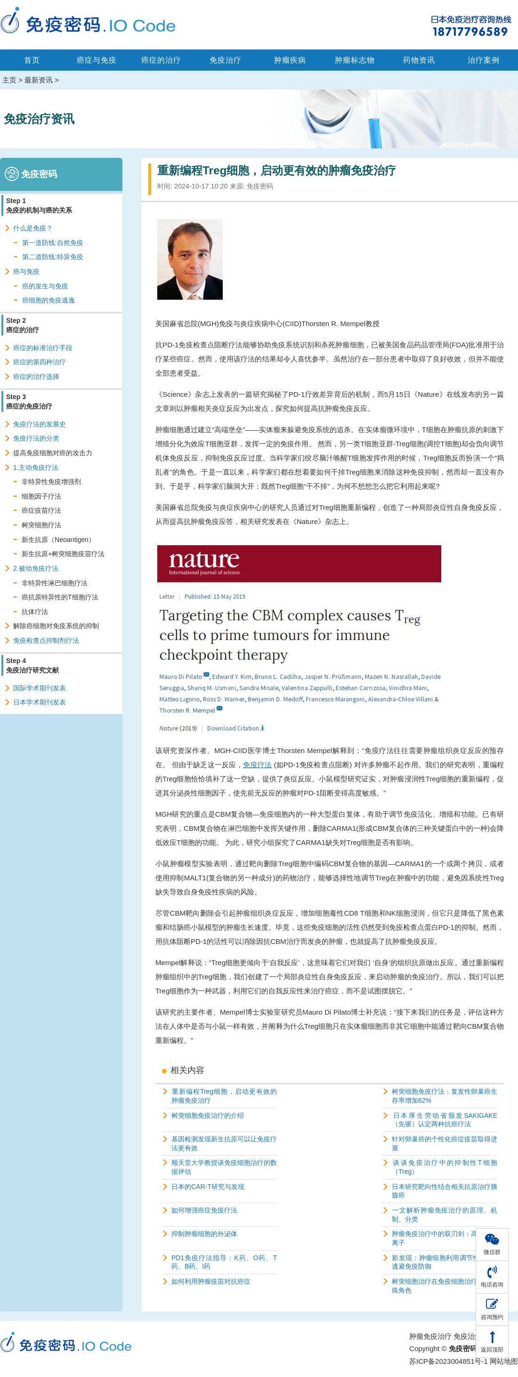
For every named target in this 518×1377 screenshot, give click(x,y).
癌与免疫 (26, 271)
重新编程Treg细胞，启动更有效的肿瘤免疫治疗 (224, 1096)
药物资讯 (419, 60)
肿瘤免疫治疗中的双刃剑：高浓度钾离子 (444, 1238)
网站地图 (504, 1361)
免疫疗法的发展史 (39, 424)
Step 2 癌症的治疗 (22, 325)
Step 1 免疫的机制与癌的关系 (39, 205)
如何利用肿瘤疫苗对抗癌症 (211, 1281)
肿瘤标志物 (355, 60)
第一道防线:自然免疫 (52, 242)
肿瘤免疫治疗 (430, 1336)
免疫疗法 (257, 765)
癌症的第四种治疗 (39, 362)
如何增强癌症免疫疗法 (204, 1210)
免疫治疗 (226, 60)
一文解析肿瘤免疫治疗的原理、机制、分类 (444, 1214)
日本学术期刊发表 (39, 702)
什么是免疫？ (33, 228)
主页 (9, 80)
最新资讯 (38, 80)
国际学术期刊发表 (39, 688)
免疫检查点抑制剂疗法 (46, 640)
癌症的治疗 (161, 60)
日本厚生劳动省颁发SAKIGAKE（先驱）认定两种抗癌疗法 (444, 1120)
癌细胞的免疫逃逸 (48, 300)
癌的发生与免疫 (45, 286)
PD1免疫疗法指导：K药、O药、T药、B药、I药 (224, 1262)
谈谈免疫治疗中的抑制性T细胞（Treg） (444, 1167)
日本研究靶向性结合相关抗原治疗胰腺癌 (444, 1191)
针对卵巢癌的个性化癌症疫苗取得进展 (444, 1143)
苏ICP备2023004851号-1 (448, 1361)
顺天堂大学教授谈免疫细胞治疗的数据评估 (224, 1167)
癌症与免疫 (97, 60)
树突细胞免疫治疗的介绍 (207, 1115)
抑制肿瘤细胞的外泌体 (204, 1234)
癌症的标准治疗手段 (43, 348)
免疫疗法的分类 (36, 438)
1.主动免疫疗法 (35, 467)
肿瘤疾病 (290, 60)
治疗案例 (484, 60)
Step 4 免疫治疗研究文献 (32, 665)
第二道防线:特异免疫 (52, 257)
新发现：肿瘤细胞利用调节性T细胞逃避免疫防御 (444, 1262)
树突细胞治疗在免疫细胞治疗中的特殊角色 (444, 1286)
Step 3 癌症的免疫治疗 (29, 401)
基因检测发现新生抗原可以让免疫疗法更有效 (224, 1143)
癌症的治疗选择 (36, 376)
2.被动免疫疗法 (35, 568)
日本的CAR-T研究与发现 (207, 1186)
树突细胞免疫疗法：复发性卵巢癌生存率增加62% (444, 1096)
